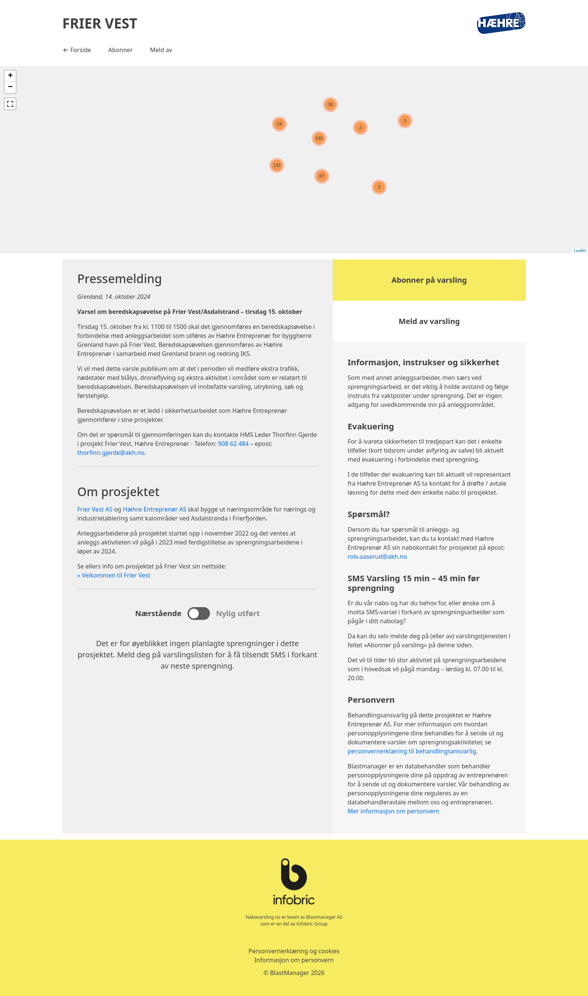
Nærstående (158, 613)
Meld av (161, 50)
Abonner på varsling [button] (429, 280)
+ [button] (10, 76)
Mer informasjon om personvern (394, 811)
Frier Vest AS (94, 509)
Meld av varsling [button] (429, 321)
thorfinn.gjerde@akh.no (110, 452)
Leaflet (580, 250)
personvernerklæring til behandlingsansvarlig (412, 751)
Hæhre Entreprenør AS (154, 509)
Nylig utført (238, 613)
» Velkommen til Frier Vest (113, 575)
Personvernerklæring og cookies (293, 951)
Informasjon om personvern (294, 960)
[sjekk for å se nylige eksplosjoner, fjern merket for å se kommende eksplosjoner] (199, 613)
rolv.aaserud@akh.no (377, 556)
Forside (79, 49)
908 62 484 (233, 444)
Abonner (120, 50)
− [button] (10, 87)
